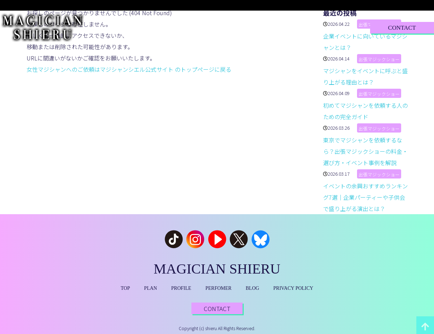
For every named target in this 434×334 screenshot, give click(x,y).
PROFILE (191, 27)
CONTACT (402, 27)
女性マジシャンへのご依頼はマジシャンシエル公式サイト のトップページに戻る (128, 69)
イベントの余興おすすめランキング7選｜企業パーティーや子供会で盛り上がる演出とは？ (365, 197)
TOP (119, 27)
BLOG (285, 27)
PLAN (152, 27)
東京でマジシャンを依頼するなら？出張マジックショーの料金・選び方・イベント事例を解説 (365, 151)
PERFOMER (219, 288)
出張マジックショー (379, 59)
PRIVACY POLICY (293, 288)
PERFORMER (240, 27)
